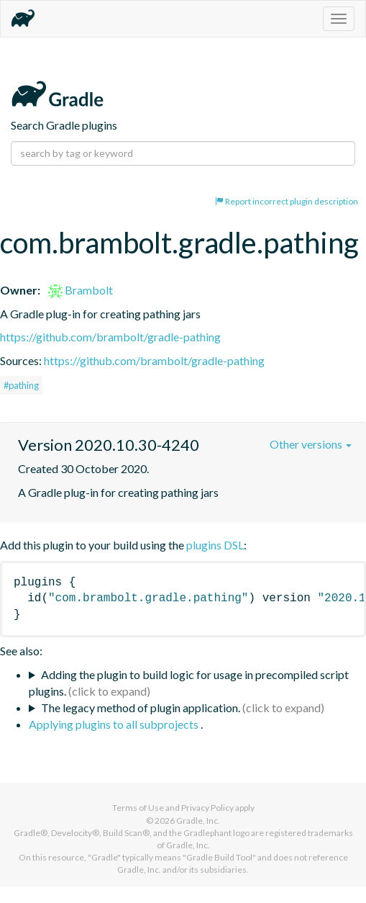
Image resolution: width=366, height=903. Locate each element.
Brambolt (80, 290)
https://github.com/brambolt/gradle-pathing (110, 336)
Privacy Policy (207, 807)
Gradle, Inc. (198, 820)
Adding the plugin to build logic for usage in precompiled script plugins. (189, 683)
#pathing (21, 385)
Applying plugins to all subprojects (115, 724)
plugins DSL (215, 545)
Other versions (311, 444)
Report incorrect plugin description (286, 201)
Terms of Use (138, 807)
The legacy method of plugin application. (140, 707)
